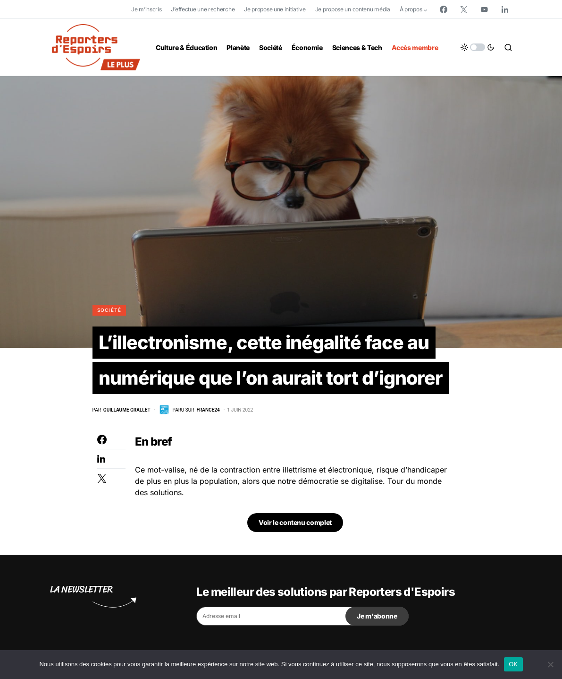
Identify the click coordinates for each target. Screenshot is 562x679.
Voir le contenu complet (295, 523)
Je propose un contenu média (352, 9)
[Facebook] (443, 9)
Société (109, 310)
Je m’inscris (146, 9)
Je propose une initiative (275, 9)
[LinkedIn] (504, 9)
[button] (478, 47)
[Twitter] (463, 9)
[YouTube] (484, 9)
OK (513, 664)
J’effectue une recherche (203, 9)
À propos (411, 9)
